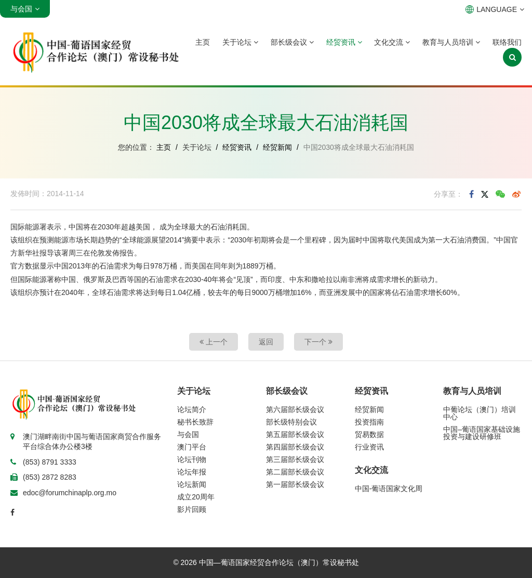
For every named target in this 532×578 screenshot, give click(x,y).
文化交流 (392, 42)
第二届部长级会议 (295, 472)
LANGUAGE (495, 9)
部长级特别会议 (291, 422)
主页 (202, 42)
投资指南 (369, 422)
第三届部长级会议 (295, 459)
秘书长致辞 (195, 422)
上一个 (214, 342)
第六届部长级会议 (295, 409)
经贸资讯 (344, 42)
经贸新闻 (277, 147)
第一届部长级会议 (295, 484)
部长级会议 (292, 42)
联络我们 (507, 42)
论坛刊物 (191, 459)
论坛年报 (191, 472)
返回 (266, 342)
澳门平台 (191, 447)
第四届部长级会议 (295, 447)
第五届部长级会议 (295, 434)
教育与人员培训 (451, 42)
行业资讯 (369, 447)
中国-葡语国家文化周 (389, 488)
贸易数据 (369, 434)
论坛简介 (191, 409)
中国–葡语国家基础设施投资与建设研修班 (481, 433)
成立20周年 (196, 497)
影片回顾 (191, 509)
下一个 (318, 342)
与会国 (188, 434)
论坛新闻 (191, 484)
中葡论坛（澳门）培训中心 (479, 413)
